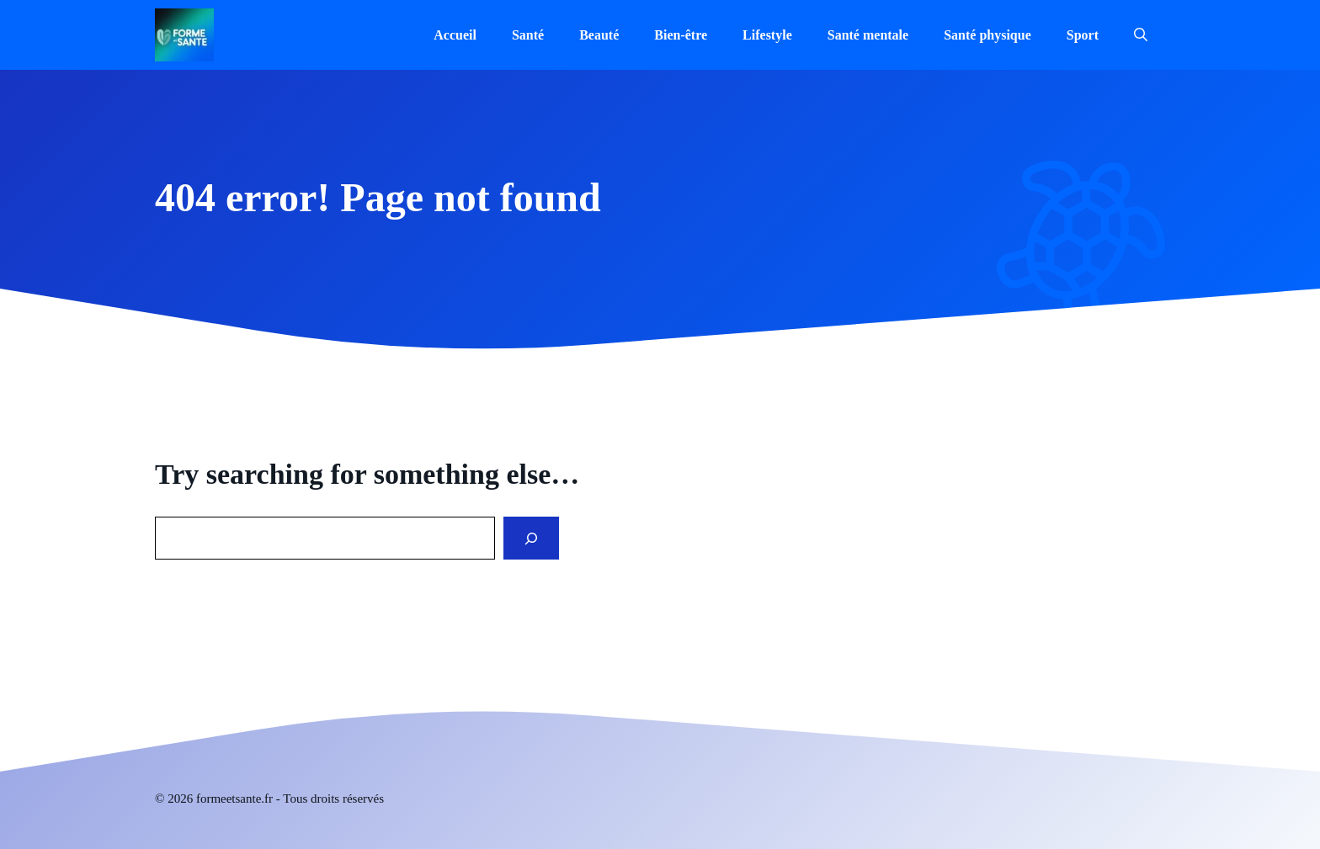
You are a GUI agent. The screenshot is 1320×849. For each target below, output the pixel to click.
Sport (1083, 35)
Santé (528, 35)
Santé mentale (868, 35)
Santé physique (987, 35)
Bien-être (680, 35)
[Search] (531, 538)
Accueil (455, 35)
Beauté (599, 35)
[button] (1140, 35)
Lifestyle (767, 35)
